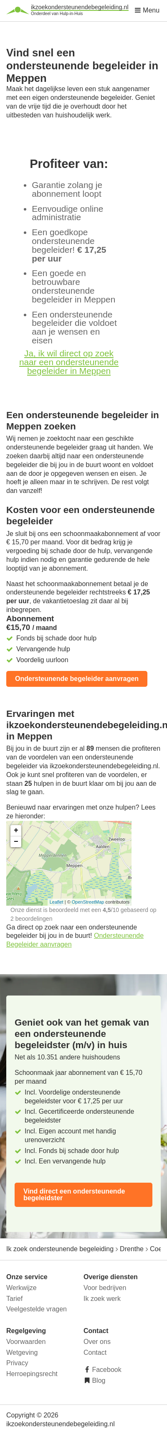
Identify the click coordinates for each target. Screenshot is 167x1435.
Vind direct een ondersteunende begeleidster (74, 1194)
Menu (146, 10)
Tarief (14, 1298)
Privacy (17, 1362)
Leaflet (56, 901)
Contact (95, 1352)
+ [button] (16, 830)
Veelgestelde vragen (36, 1309)
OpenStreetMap (88, 901)
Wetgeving (22, 1352)
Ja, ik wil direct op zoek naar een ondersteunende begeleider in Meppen (69, 362)
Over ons (97, 1341)
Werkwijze (21, 1287)
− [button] (16, 842)
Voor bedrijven (105, 1287)
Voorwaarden (26, 1341)
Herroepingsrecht (32, 1373)
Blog (97, 1380)
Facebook (105, 1369)
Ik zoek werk (102, 1298)
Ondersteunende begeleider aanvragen (77, 678)
